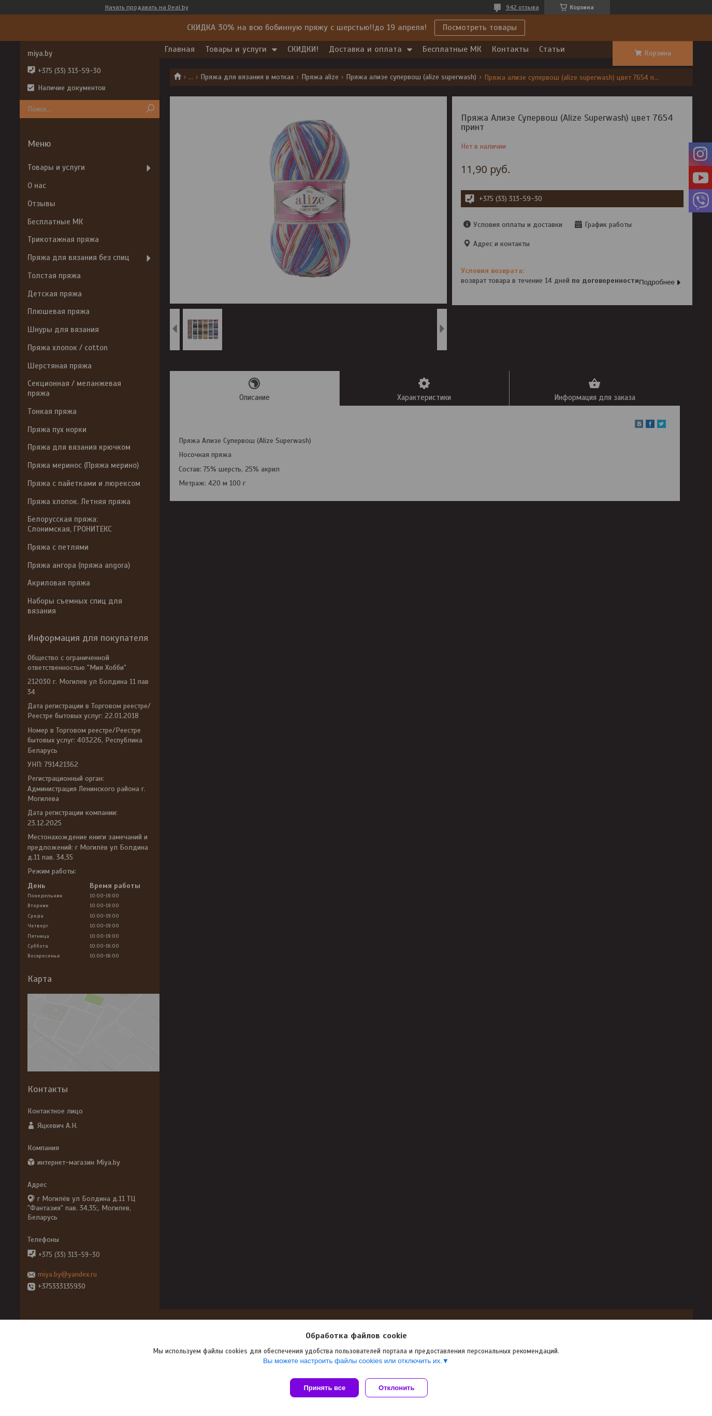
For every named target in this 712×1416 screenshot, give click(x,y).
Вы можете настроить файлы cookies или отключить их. (352, 1365)
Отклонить (400, 1388)
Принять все (324, 1388)
